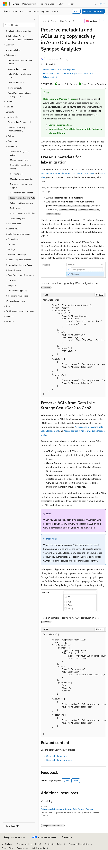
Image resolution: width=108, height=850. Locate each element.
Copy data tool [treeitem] (16, 173)
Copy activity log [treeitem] (17, 218)
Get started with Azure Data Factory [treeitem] (20, 62)
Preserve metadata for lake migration (59, 69)
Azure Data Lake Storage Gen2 (79, 173)
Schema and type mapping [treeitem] (21, 203)
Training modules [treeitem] (15, 87)
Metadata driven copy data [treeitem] (21, 178)
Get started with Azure (93, 11)
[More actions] (103, 21)
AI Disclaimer (8, 844)
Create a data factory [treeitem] (17, 68)
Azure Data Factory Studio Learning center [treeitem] (19, 94)
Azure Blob (58, 173)
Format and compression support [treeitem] (21, 186)
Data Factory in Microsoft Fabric (59, 98)
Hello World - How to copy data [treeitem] (19, 76)
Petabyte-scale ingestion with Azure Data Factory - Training (67, 809)
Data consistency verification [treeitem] (22, 213)
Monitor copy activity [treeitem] (19, 160)
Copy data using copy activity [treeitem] (19, 153)
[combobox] (19, 25)
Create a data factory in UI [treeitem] (19, 122)
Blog (37, 844)
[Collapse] (34, 18)
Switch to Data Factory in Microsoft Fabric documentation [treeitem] (19, 38)
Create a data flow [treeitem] (15, 82)
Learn (43, 21)
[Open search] (95, 3)
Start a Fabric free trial (60, 124)
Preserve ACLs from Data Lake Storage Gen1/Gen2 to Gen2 (68, 73)
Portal (76, 11)
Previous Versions (24, 844)
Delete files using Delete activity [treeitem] (20, 167)
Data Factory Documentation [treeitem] (18, 31)
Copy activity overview (57, 755)
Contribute (49, 844)
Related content (50, 77)
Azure (53, 21)
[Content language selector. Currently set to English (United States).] (15, 837)
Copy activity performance (59, 759)
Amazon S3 (46, 173)
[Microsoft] (5, 4)
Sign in (102, 3)
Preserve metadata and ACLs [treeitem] (22, 197)
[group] (73, 347)
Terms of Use (7, 848)
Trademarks (22, 848)
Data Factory (65, 21)
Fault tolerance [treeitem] (16, 208)
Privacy (60, 844)
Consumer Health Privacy (80, 844)
